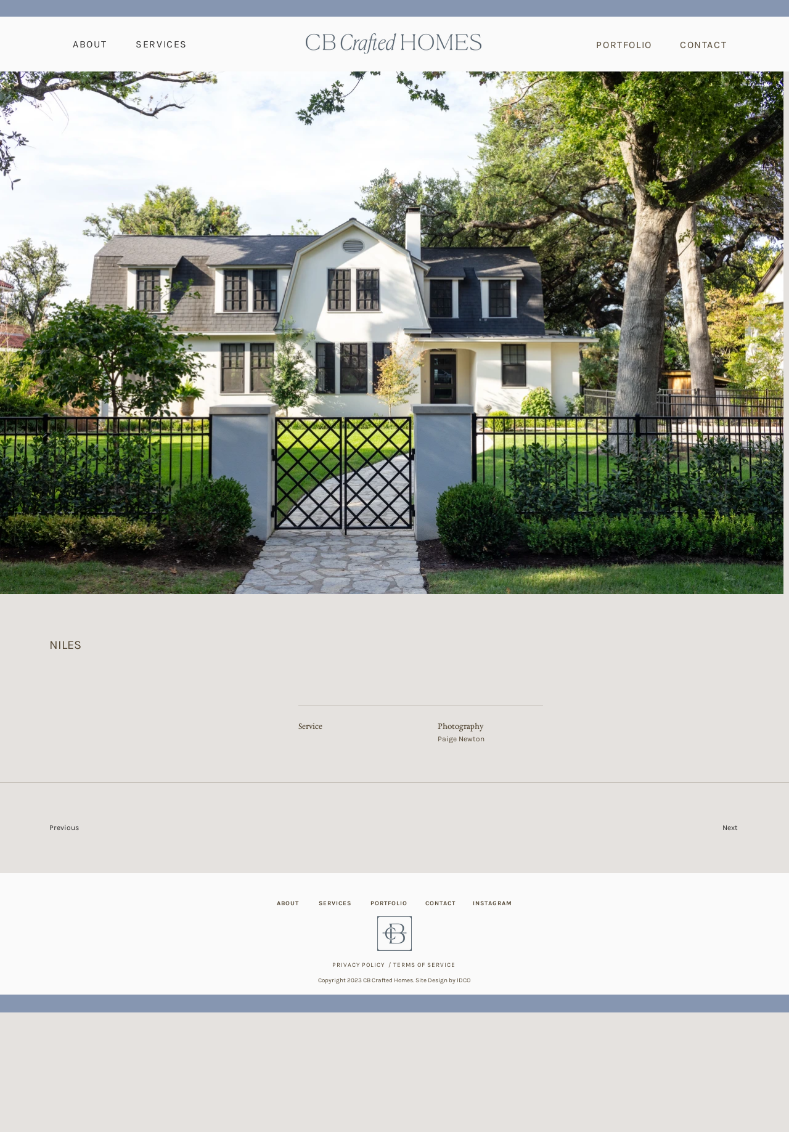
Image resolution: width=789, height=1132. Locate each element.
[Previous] (93, 827)
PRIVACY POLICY (358, 965)
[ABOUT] (289, 903)
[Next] (697, 827)
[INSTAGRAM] (493, 903)
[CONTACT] (704, 44)
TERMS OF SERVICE (424, 965)
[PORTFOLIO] (626, 44)
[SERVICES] (336, 903)
